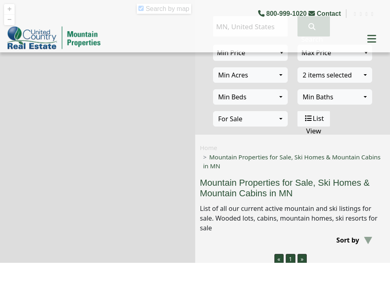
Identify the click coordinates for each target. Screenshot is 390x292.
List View (314, 119)
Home (209, 148)
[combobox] (250, 75)
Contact (325, 13)
